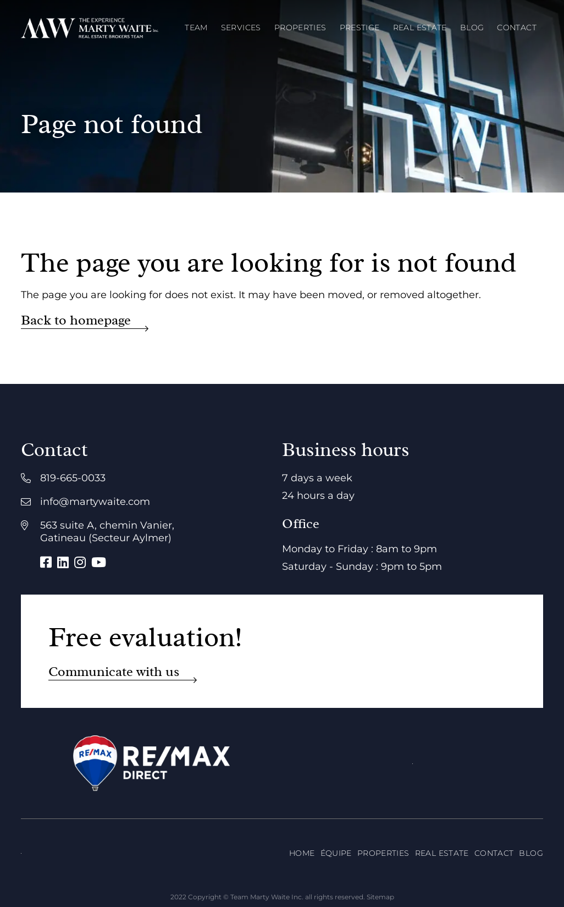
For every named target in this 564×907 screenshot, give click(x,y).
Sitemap (380, 897)
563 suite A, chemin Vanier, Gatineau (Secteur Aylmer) (107, 531)
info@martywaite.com (95, 502)
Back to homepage (76, 320)
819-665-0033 (73, 478)
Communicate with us (113, 671)
